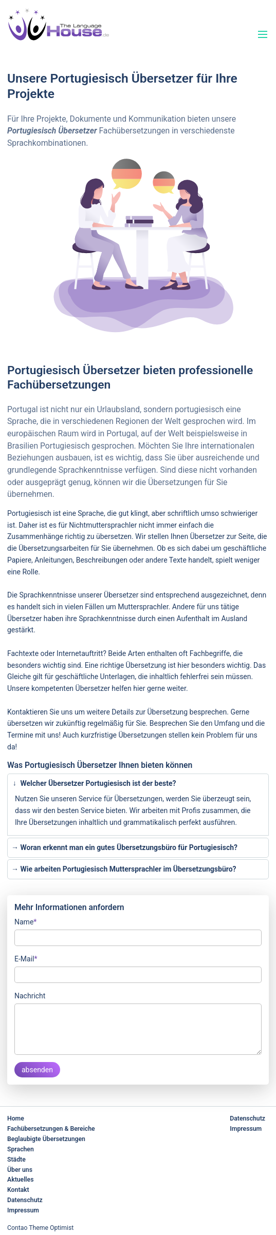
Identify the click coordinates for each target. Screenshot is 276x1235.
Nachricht (29, 996)
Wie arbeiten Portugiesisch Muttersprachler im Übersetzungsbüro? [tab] (123, 869)
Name (25, 921)
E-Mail (26, 958)
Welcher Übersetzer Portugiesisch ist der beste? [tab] (92, 783)
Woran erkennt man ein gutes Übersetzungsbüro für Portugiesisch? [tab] (124, 848)
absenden (37, 1070)
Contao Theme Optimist (40, 1227)
